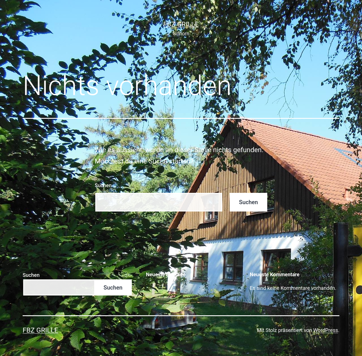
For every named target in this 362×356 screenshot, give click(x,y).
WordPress (325, 330)
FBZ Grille (181, 24)
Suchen (31, 275)
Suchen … (106, 185)
